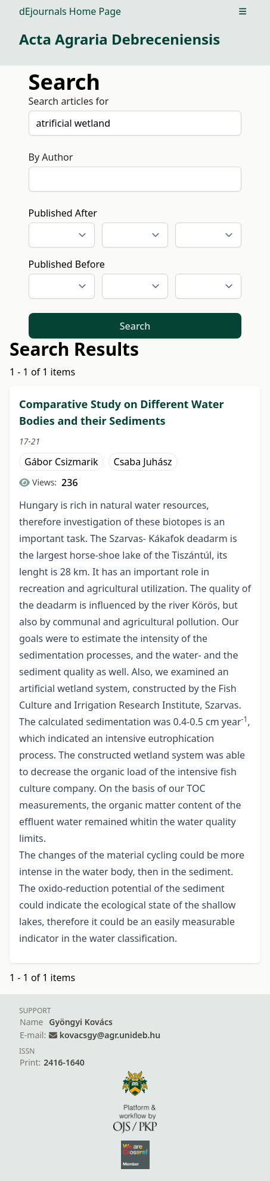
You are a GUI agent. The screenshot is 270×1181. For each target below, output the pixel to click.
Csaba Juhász (143, 461)
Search (135, 326)
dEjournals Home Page (70, 11)
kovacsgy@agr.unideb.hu (110, 1035)
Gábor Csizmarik (61, 461)
